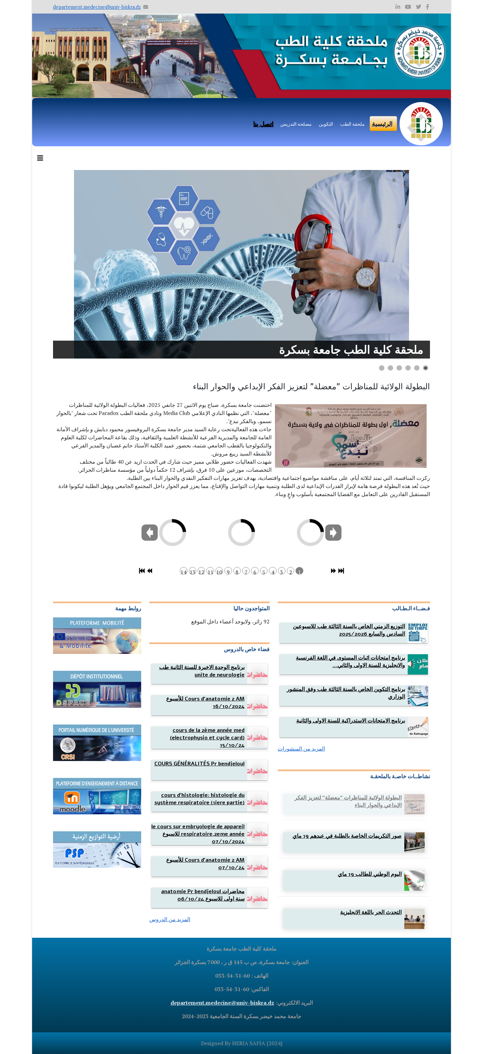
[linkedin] (398, 6)
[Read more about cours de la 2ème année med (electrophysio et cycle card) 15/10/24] (207, 738)
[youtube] (408, 6)
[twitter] (418, 6)
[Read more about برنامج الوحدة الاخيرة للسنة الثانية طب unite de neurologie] (202, 671)
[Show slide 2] (417, 368)
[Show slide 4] (399, 368)
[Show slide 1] (425, 368)
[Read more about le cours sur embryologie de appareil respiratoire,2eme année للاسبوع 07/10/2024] (198, 834)
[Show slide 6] (381, 368)
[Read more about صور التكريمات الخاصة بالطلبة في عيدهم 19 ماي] (347, 836)
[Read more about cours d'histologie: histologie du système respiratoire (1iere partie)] (199, 798)
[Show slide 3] (408, 368)
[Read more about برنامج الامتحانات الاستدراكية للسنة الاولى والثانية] (350, 721)
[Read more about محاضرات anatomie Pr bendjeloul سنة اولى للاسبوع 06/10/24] (203, 895)
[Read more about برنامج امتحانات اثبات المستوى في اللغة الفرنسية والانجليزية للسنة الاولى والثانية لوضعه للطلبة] (350, 661)
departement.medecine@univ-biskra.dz (97, 7)
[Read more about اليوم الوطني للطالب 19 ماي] (370, 874)
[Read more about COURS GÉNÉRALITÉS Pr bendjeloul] (199, 763)
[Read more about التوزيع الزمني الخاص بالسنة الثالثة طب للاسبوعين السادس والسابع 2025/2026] (349, 630)
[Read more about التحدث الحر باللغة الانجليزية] (371, 912)
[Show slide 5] (390, 368)
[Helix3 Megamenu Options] (42, 158)
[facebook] (427, 6)
